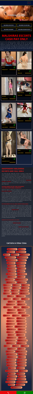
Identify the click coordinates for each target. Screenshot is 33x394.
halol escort (21, 301)
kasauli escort (16, 315)
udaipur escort (24, 290)
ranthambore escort (16, 387)
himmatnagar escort (11, 340)
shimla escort (21, 271)
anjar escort (22, 337)
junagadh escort (10, 279)
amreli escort (16, 287)
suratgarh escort (11, 359)
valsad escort (22, 260)
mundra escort (20, 334)
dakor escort (25, 307)
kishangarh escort (12, 357)
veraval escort (7, 285)
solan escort (21, 310)
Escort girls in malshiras (7, 191)
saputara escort (22, 274)
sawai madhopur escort (11, 370)
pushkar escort (21, 379)
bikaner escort (22, 354)
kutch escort (12, 334)
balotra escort (11, 321)
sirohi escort (25, 287)
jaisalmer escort (21, 318)
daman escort (15, 254)
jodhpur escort (7, 299)
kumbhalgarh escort (21, 351)
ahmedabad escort (21, 251)
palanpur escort (8, 307)
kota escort (17, 299)
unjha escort (12, 373)
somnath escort (22, 282)
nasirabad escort (10, 381)
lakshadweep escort (21, 381)
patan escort (25, 299)
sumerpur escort (12, 348)
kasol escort (22, 312)
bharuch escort (11, 318)
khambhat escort (21, 263)
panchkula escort (22, 340)
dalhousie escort (11, 343)
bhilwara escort (22, 323)
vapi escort (6, 254)
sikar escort (22, 357)
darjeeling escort (12, 376)
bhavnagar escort (11, 282)
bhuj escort (15, 293)
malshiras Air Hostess (9, 25)
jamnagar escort (25, 254)
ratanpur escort (11, 362)
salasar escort (23, 370)
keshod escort (11, 265)
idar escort (11, 384)
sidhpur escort (20, 373)
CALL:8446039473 (16, 18)
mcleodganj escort (12, 312)
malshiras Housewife (8, 29)
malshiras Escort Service (23, 226)
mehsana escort (22, 304)
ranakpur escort (22, 362)
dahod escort (17, 285)
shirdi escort (22, 348)
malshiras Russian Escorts (24, 29)
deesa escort (7, 293)
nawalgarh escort (12, 329)
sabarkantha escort (11, 260)
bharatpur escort (11, 365)
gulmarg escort (20, 384)
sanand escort (21, 268)
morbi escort (21, 276)
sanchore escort (22, 359)
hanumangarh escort (21, 326)
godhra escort (12, 301)
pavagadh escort (12, 268)
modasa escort (21, 265)
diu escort (7, 290)
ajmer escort (22, 249)
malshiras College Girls (24, 25)
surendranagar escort (21, 279)
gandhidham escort (12, 337)
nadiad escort (10, 332)
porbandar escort (11, 304)
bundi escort (10, 326)
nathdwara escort (11, 274)
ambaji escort (11, 296)
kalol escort (8, 346)
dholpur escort (10, 351)
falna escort (25, 346)
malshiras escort (25, 293)
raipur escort (21, 368)
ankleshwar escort (21, 332)
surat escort (15, 290)
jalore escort (26, 315)
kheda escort (26, 285)
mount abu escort (12, 249)
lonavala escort (11, 379)
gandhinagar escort (10, 257)
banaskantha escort (22, 257)
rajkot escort (11, 251)
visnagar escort (12, 310)
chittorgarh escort (11, 354)
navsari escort (11, 263)
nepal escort (22, 376)
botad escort (7, 287)
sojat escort (12, 368)
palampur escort (22, 343)
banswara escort (21, 321)
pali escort (17, 307)
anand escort (22, 329)
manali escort (12, 271)
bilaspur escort (21, 365)
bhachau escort (12, 276)
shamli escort (7, 315)
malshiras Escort (15, 209)
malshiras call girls (17, 222)
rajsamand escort (11, 323)
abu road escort (21, 296)
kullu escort (16, 346)
